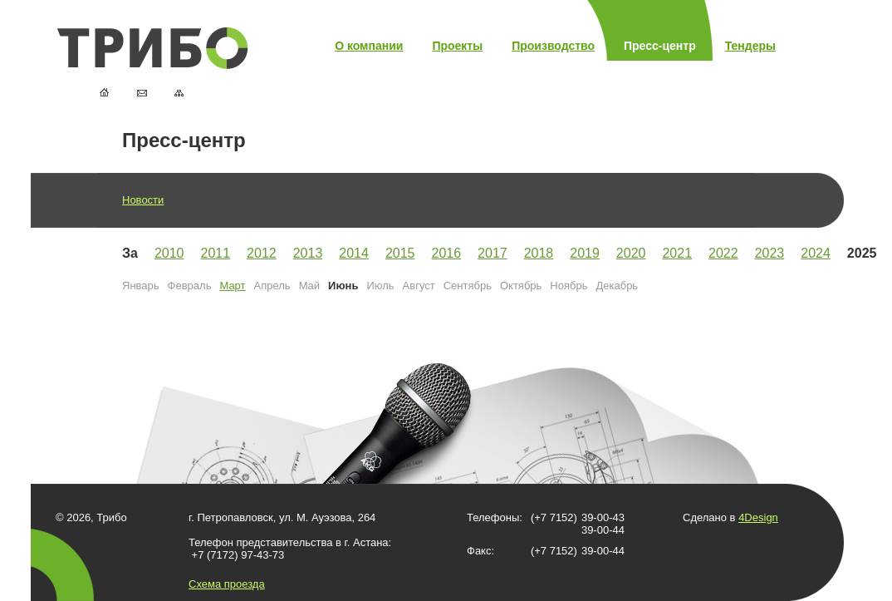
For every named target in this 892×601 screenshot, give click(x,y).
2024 (816, 253)
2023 (770, 253)
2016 (446, 253)
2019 (585, 253)
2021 (677, 253)
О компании (369, 45)
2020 (631, 253)
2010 (169, 253)
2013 (308, 253)
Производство (553, 45)
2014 (354, 253)
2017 (492, 253)
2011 (216, 253)
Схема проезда (227, 584)
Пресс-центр (660, 45)
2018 (539, 253)
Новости (143, 200)
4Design (758, 517)
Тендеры (750, 45)
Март (232, 285)
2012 (262, 253)
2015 (400, 253)
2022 (723, 253)
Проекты (457, 45)
